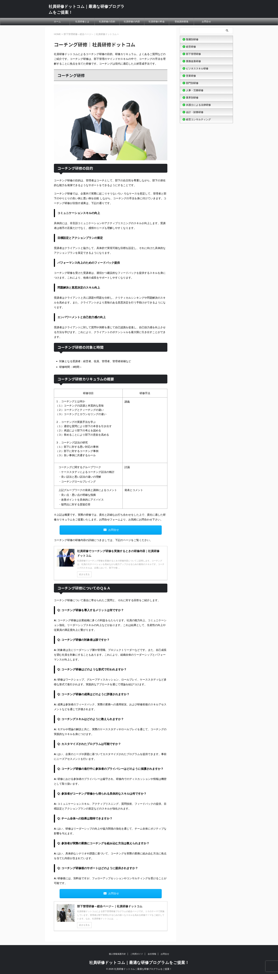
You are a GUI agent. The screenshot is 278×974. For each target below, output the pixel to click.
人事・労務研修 (194, 90)
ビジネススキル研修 (197, 68)
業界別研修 (192, 97)
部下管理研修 (193, 54)
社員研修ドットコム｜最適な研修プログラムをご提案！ (139, 962)
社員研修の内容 (132, 21)
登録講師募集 (181, 21)
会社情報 (152, 954)
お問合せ (206, 21)
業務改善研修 (193, 61)
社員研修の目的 (107, 21)
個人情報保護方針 (117, 954)
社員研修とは (82, 21)
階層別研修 (192, 39)
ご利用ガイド (136, 954)
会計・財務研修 (194, 112)
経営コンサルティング (198, 119)
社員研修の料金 (157, 21)
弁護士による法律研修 (198, 104)
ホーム (57, 21)
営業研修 (191, 75)
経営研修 (191, 46)
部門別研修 (192, 83)
